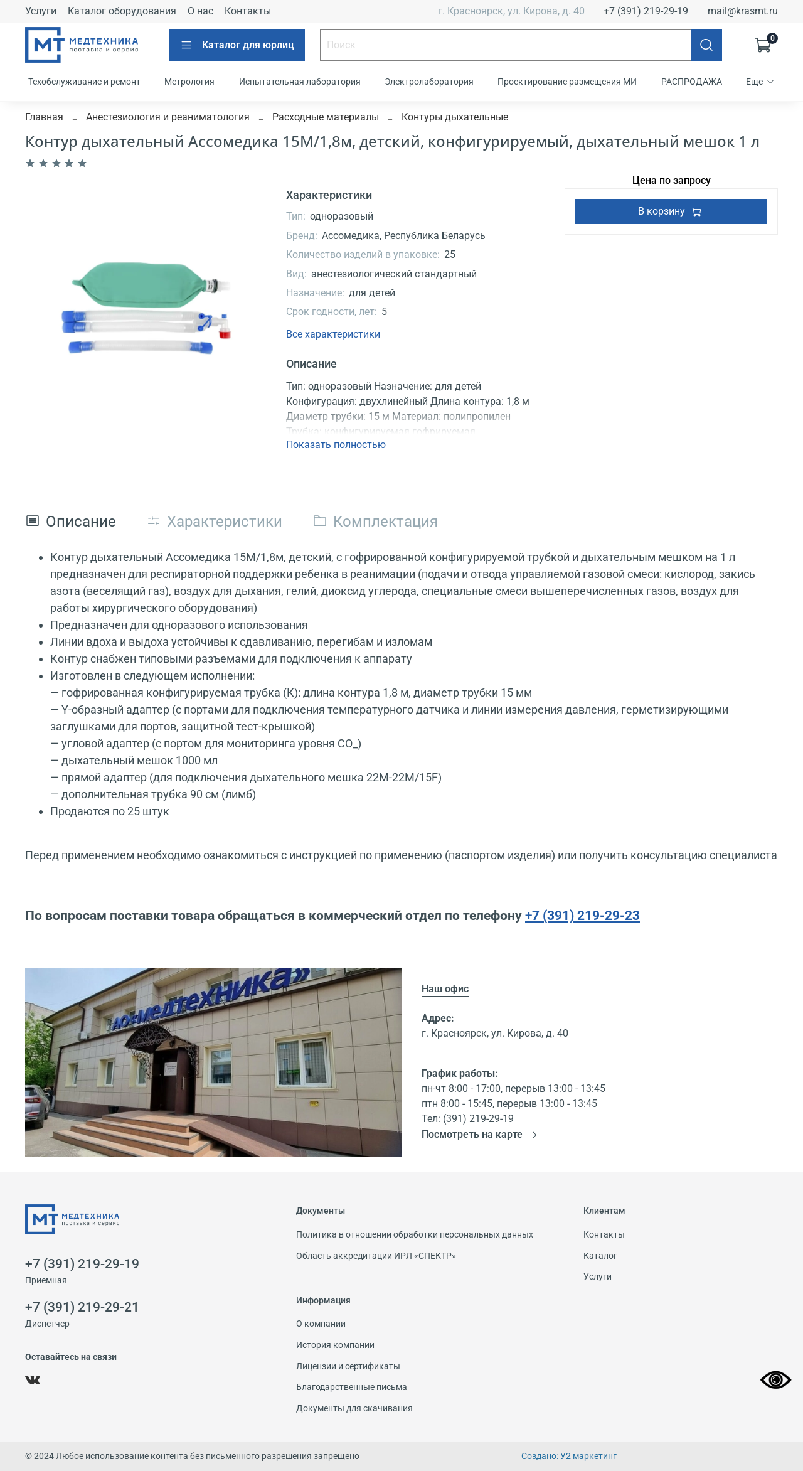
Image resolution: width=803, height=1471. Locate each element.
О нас (200, 11)
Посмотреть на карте (480, 1134)
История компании (335, 1345)
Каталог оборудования (122, 11)
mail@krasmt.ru (743, 11)
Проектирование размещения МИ (567, 82)
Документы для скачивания (354, 1408)
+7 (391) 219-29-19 (646, 11)
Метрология (189, 82)
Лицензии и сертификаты (348, 1366)
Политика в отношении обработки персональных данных (414, 1234)
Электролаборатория (429, 82)
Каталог (600, 1256)
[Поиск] (706, 45)
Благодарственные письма (351, 1387)
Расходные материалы (325, 117)
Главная (44, 117)
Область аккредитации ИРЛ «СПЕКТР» (376, 1256)
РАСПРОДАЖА (691, 82)
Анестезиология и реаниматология (168, 117)
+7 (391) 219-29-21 (82, 1307)
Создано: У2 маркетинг (569, 1456)
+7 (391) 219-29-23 (582, 915)
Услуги (40, 11)
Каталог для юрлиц (237, 45)
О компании (321, 1324)
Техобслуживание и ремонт (84, 82)
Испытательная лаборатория (300, 82)
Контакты (248, 11)
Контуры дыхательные (455, 117)
